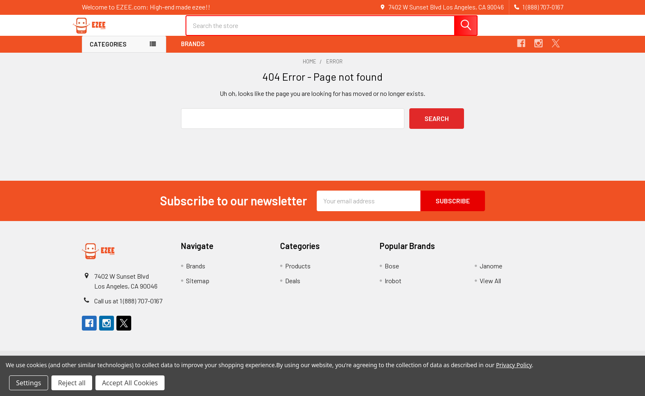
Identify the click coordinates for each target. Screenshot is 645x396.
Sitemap (197, 287)
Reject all (72, 382)
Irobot (393, 287)
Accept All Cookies (130, 382)
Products (298, 272)
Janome (491, 272)
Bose (392, 272)
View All (490, 287)
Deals (292, 287)
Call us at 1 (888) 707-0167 (128, 307)
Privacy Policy (514, 365)
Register (513, 34)
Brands (192, 50)
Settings (28, 382)
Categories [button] (108, 51)
